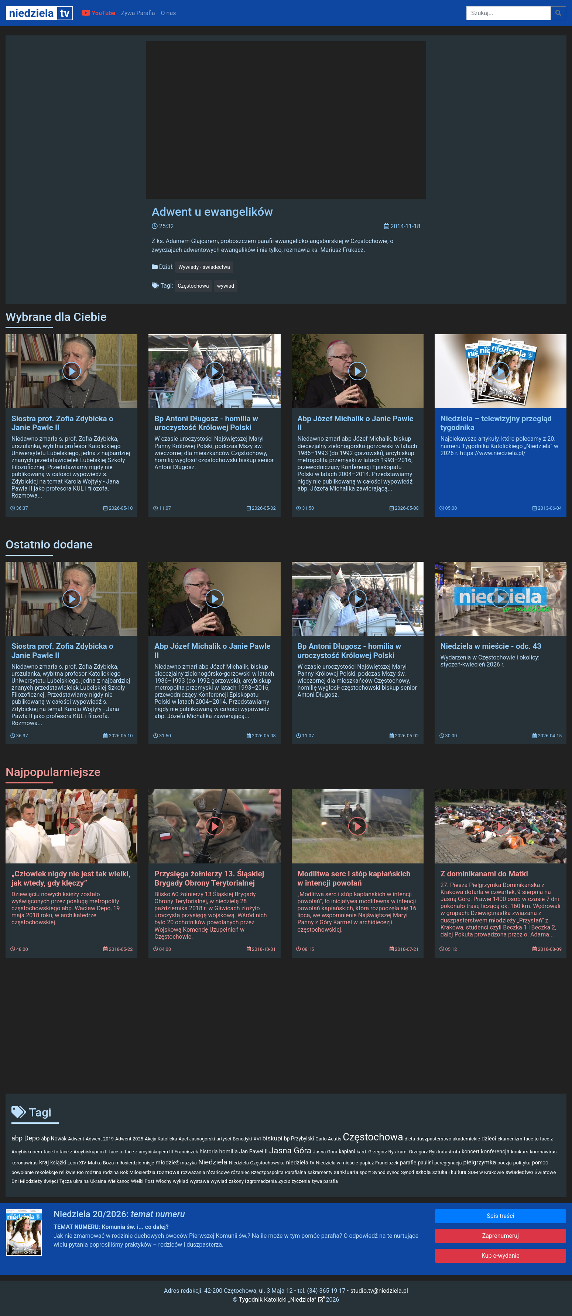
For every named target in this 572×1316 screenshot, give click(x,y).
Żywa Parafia (138, 13)
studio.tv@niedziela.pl (379, 1290)
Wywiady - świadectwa (204, 267)
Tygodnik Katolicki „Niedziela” (282, 1299)
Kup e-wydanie (501, 1255)
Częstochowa (193, 286)
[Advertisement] (286, 1030)
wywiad (225, 286)
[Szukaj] (508, 13)
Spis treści (500, 1215)
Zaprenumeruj (500, 1235)
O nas (168, 13)
